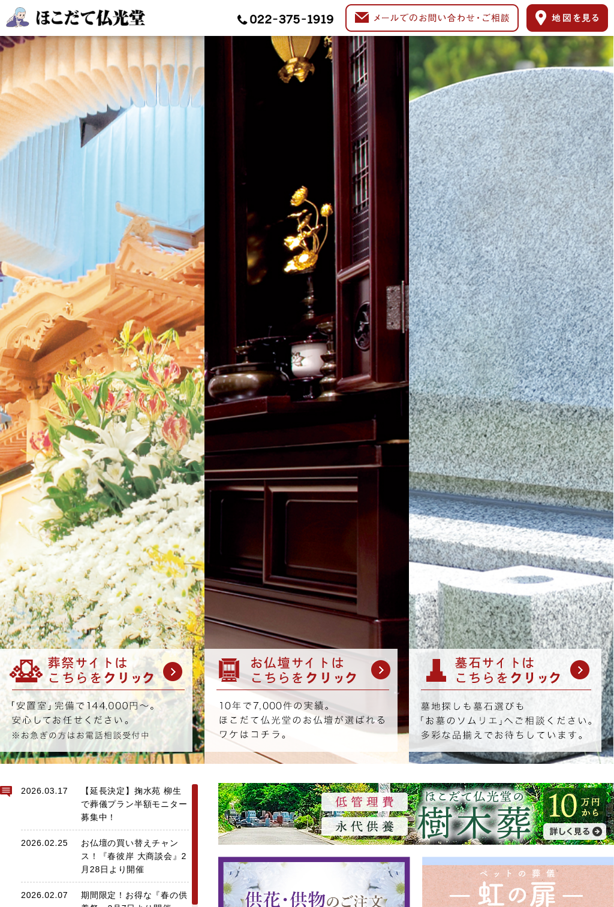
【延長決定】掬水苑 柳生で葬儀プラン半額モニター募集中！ (134, 804)
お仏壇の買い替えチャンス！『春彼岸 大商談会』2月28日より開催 (133, 856)
